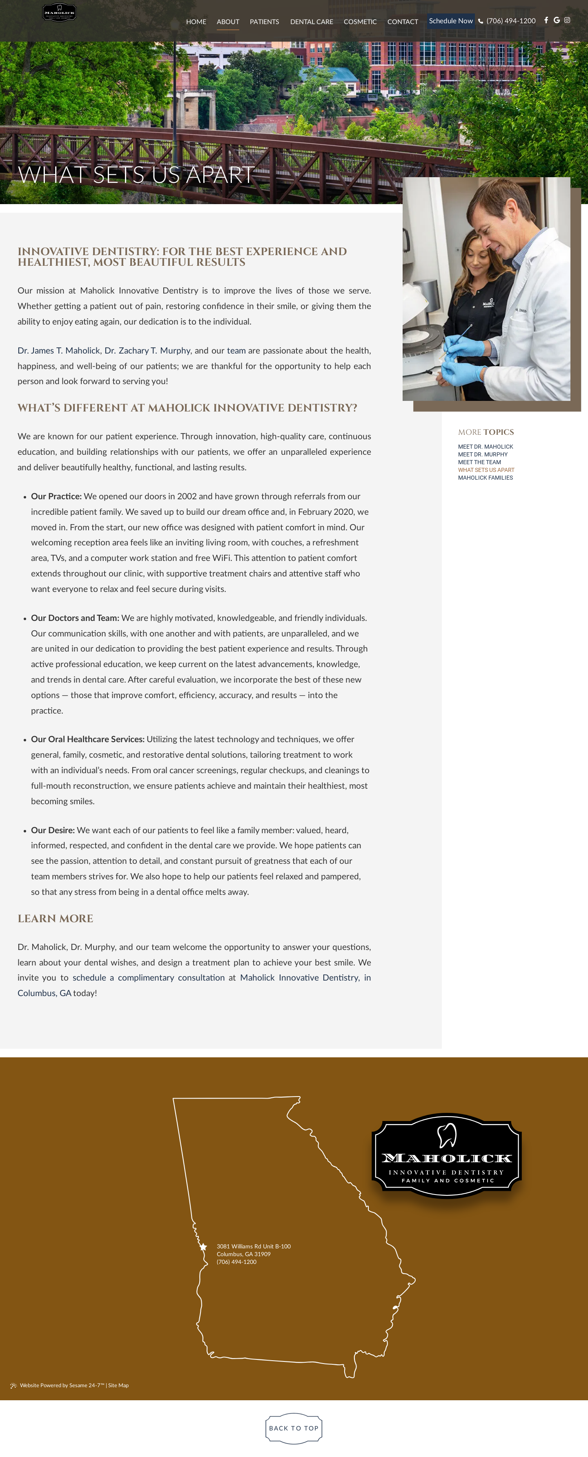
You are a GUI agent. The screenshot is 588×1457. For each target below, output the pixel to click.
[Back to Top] (294, 1428)
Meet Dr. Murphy (483, 454)
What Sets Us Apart (486, 470)
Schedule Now (451, 21)
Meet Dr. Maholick (485, 446)
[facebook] (545, 20)
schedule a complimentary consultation (149, 978)
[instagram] (566, 20)
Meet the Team (479, 462)
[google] (555, 20)
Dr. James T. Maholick (59, 351)
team (236, 351)
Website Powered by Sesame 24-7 (57, 1386)
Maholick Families (485, 477)
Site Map (118, 1385)
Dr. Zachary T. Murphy (147, 351)
